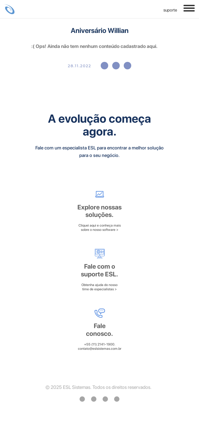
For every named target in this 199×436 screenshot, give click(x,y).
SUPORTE (167, 10)
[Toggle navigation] (189, 8)
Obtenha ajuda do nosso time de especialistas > (99, 287)
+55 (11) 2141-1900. (99, 344)
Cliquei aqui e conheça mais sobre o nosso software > (99, 227)
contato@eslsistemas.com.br (99, 349)
